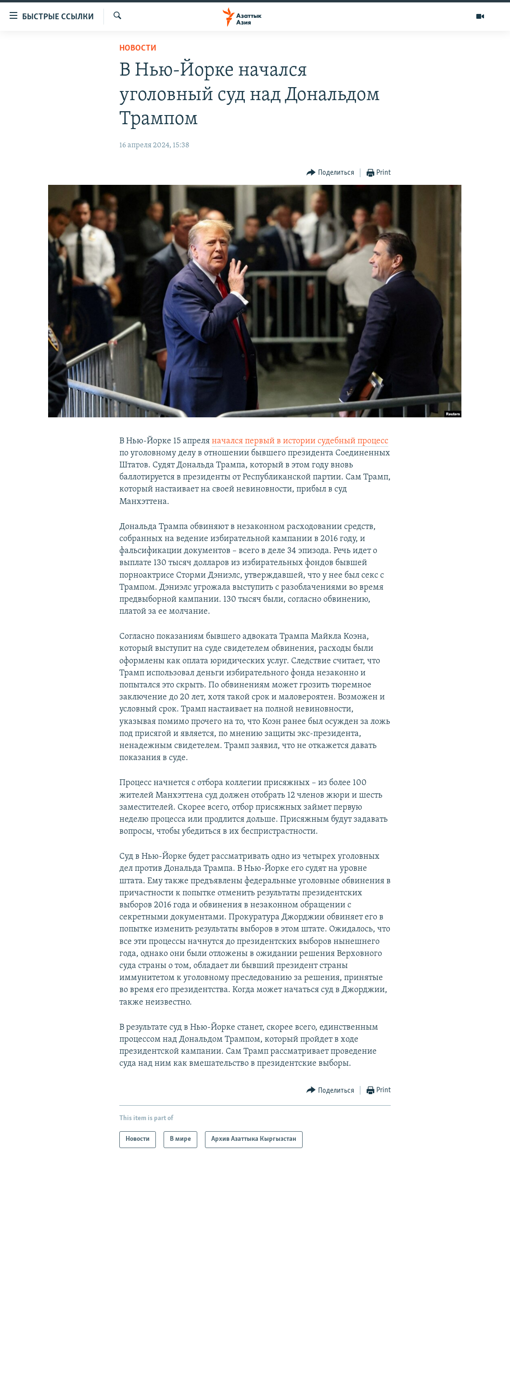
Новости (137, 48)
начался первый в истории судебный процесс (300, 441)
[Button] (330, 173)
